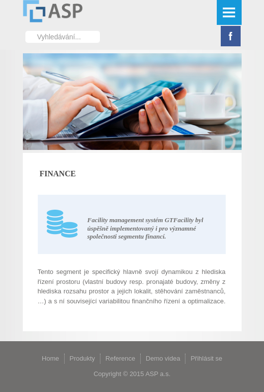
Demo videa (163, 358)
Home (50, 358)
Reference (120, 358)
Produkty (82, 358)
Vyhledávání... (25, 30)
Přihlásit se (206, 358)
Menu (229, 12)
